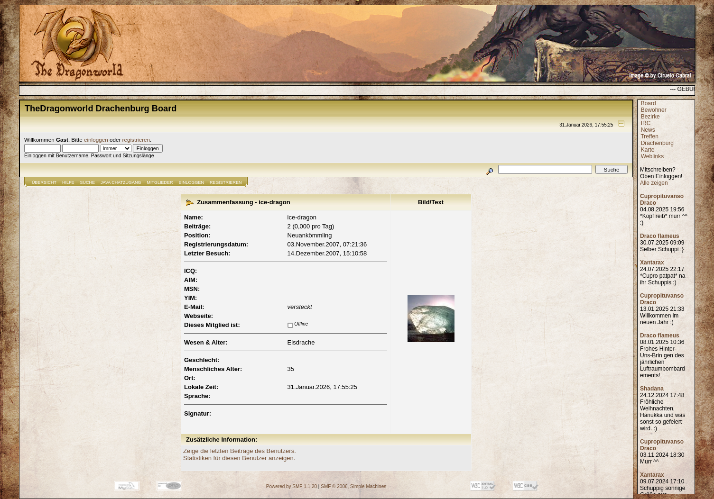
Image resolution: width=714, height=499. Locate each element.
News (648, 130)
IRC (646, 123)
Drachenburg (657, 143)
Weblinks (652, 156)
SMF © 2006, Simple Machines (353, 486)
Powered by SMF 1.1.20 (291, 486)
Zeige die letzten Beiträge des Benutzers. (239, 450)
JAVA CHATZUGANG (121, 182)
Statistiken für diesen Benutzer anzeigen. (239, 458)
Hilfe (68, 182)
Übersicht (44, 182)
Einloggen (191, 182)
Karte (648, 149)
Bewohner (654, 110)
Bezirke (650, 116)
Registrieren (226, 182)
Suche (87, 182)
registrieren (136, 139)
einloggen (96, 139)
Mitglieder (160, 182)
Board (648, 103)
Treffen (649, 136)
